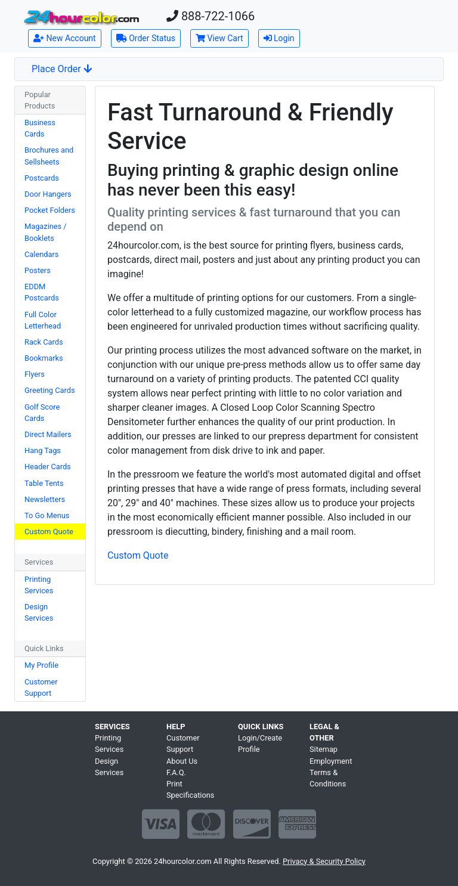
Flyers (34, 374)
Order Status (145, 38)
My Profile (41, 665)
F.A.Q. (176, 772)
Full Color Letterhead (42, 320)
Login (279, 38)
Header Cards (47, 466)
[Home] (81, 17)
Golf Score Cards (42, 412)
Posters (37, 270)
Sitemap (324, 749)
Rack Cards (43, 341)
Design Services (38, 612)
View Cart (219, 38)
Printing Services (38, 585)
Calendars (41, 254)
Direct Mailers (48, 434)
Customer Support (41, 687)
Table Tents (44, 483)
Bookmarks (43, 358)
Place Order (62, 69)
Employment (331, 761)
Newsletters (44, 499)
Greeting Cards (49, 390)
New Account (64, 38)
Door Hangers (48, 194)
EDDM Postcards (41, 292)
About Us (181, 761)
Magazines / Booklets (45, 232)
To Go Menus (46, 515)
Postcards (41, 178)
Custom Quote (48, 531)
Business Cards (39, 128)
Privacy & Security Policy (324, 861)
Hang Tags (42, 450)
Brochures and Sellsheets (48, 155)
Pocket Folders (49, 210)
